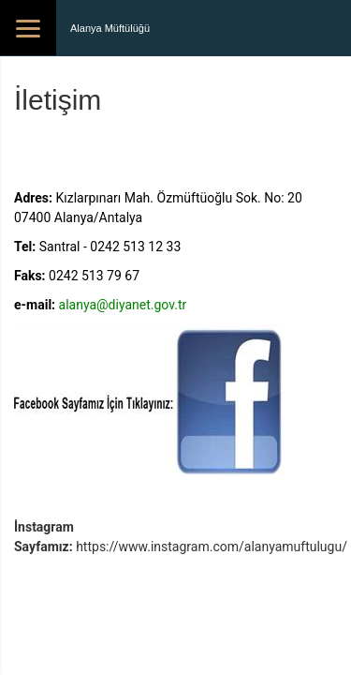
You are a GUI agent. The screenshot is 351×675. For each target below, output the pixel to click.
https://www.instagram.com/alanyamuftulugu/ (211, 546)
